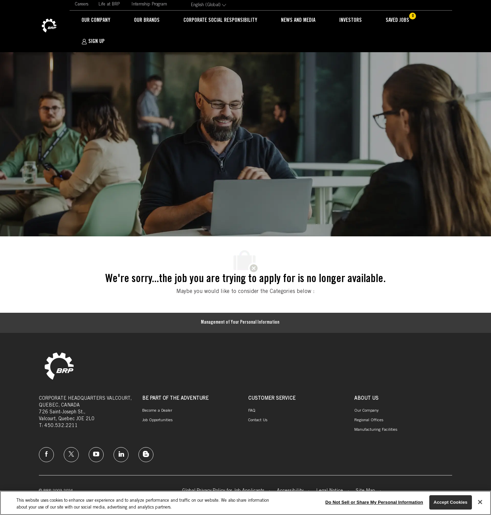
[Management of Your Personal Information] (240, 323)
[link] (49, 26)
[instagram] (96, 454)
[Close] (480, 502)
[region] (245, 503)
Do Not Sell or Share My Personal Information (374, 502)
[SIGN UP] (93, 41)
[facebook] (46, 454)
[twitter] (71, 454)
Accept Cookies (450, 502)
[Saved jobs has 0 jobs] (401, 21)
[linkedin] (121, 454)
